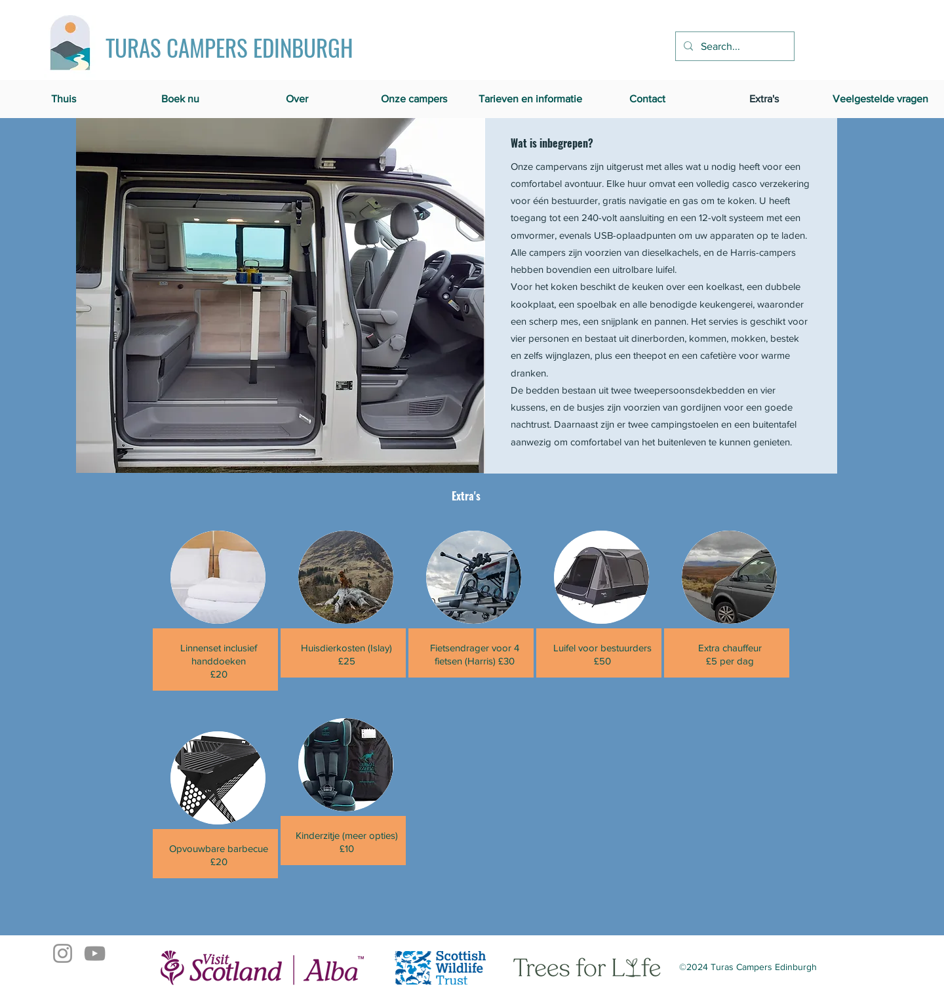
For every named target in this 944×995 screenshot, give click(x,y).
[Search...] (733, 46)
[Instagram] (62, 953)
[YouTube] (95, 953)
